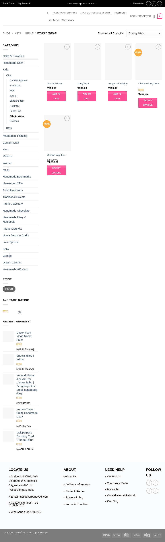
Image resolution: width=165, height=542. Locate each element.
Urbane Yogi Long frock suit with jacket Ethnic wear (57, 155)
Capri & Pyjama (18, 80)
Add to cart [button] (57, 96)
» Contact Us (113, 476)
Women (7, 162)
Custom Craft (11, 142)
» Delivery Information (77, 484)
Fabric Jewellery (13, 203)
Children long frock (148, 83)
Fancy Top (15, 111)
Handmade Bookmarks (17, 176)
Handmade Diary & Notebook (14, 219)
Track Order (8, 3)
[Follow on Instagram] (154, 3)
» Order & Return (74, 491)
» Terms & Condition (76, 504)
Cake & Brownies (13, 55)
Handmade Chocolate (16, 210)
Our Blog (68, 20)
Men (5, 149)
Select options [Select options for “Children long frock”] (148, 102)
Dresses (14, 121)
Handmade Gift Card (15, 269)
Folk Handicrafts (65, 13)
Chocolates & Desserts (96, 13)
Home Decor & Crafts (16, 235)
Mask (6, 169)
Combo (7, 255)
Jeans (13, 95)
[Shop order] (144, 33)
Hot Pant (14, 106)
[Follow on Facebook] (148, 3)
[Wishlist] (154, 16)
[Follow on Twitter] (159, 3)
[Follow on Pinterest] (155, 491)
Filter (9, 289)
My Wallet (113, 489)
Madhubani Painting (15, 135)
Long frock (83, 83)
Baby (6, 249)
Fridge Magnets (12, 228)
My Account (24, 3)
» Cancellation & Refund (120, 495)
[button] (137, 3)
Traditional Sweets (14, 196)
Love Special (11, 242)
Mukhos (7, 156)
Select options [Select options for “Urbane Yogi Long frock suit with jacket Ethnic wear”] (56, 170)
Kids (18, 33)
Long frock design (118, 83)
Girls (29, 33)
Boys (9, 128)
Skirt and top (17, 100)
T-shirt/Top (15, 85)
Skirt (12, 90)
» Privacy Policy (73, 497)
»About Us (70, 476)
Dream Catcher (12, 262)
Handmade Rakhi (13, 62)
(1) (12, 312)
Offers (54, 20)
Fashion (121, 13)
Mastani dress (54, 83)
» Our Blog (111, 501)
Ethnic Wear (17, 116)
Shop (7, 33)
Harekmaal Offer (13, 183)
